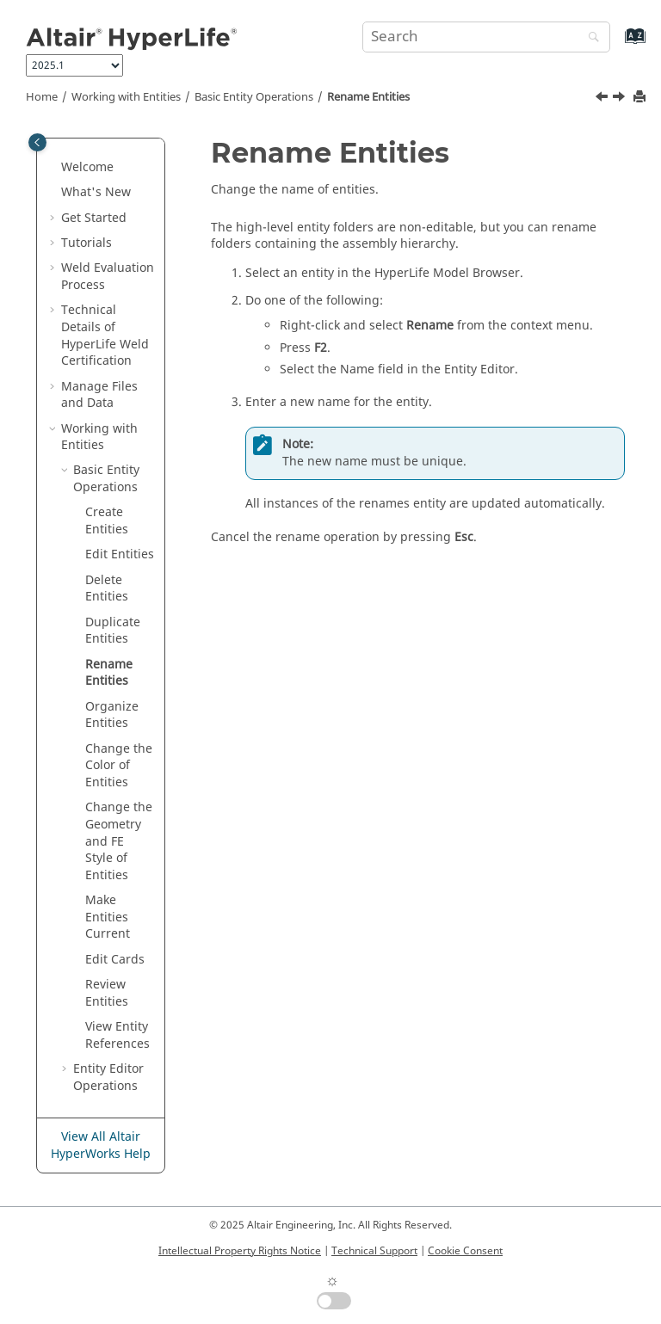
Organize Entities (112, 715)
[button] (54, 167)
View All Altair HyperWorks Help (101, 1145)
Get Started (94, 218)
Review (106, 993)
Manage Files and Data (99, 395)
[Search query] (486, 37)
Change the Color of (118, 765)
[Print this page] (641, 97)
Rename (368, 97)
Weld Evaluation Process (107, 276)
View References (117, 1035)
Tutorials (86, 243)
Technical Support (374, 1251)
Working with (126, 97)
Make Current (107, 917)
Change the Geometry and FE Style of (118, 841)
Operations (108, 1077)
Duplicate (112, 631)
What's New (96, 192)
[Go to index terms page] (616, 44)
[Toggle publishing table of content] (37, 142)
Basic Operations (254, 97)
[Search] (589, 38)
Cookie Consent (465, 1251)
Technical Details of (105, 335)
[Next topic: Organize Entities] (620, 99)
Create (106, 521)
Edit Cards (115, 960)
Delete (106, 589)
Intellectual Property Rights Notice (239, 1251)
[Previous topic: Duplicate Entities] (603, 99)
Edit (119, 554)
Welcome (87, 167)
